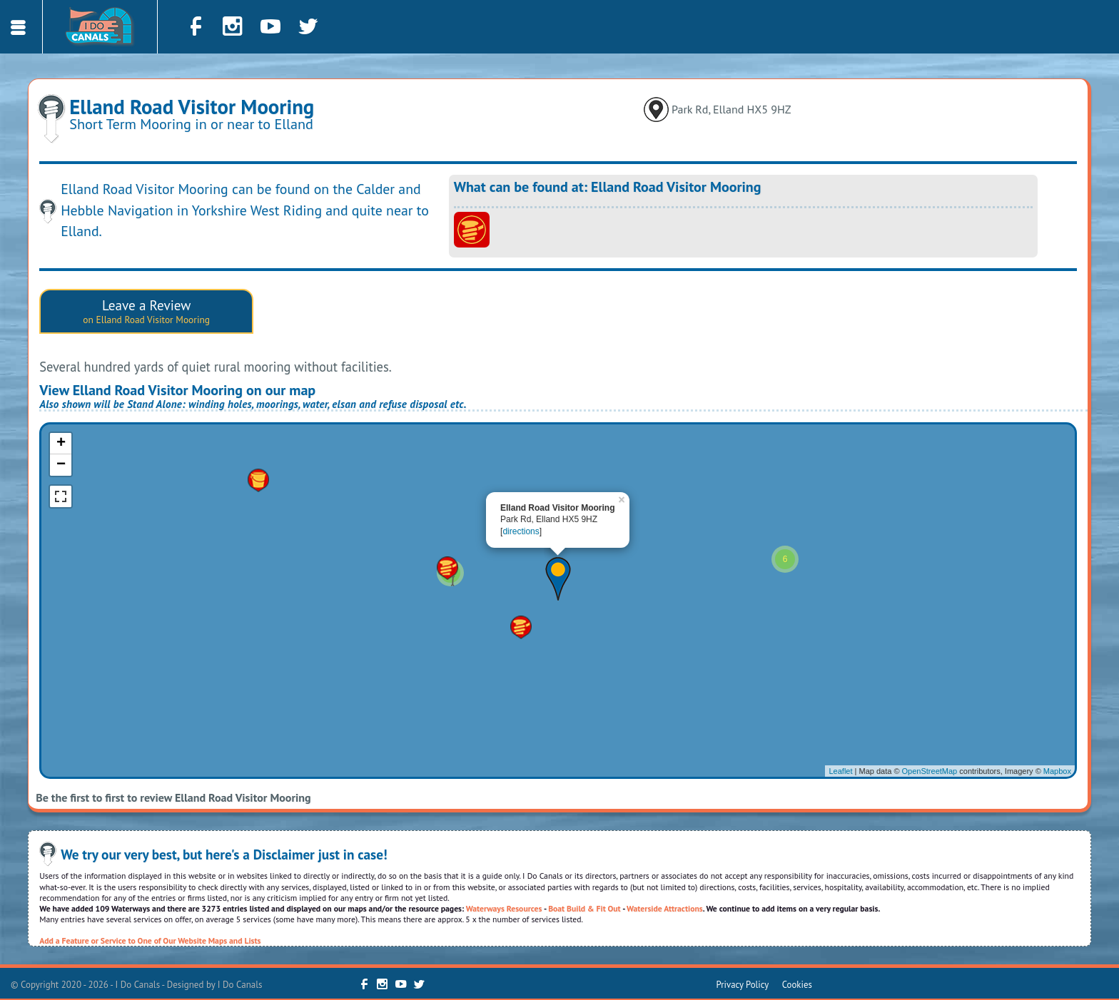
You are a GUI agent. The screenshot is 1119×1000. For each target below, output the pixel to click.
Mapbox (1057, 771)
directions (520, 531)
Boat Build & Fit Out (584, 908)
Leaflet (840, 771)
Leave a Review (146, 311)
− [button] (61, 465)
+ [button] (61, 443)
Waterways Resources (504, 908)
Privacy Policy (743, 985)
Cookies (797, 985)
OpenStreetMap (930, 771)
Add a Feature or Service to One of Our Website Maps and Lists (149, 940)
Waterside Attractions (665, 908)
